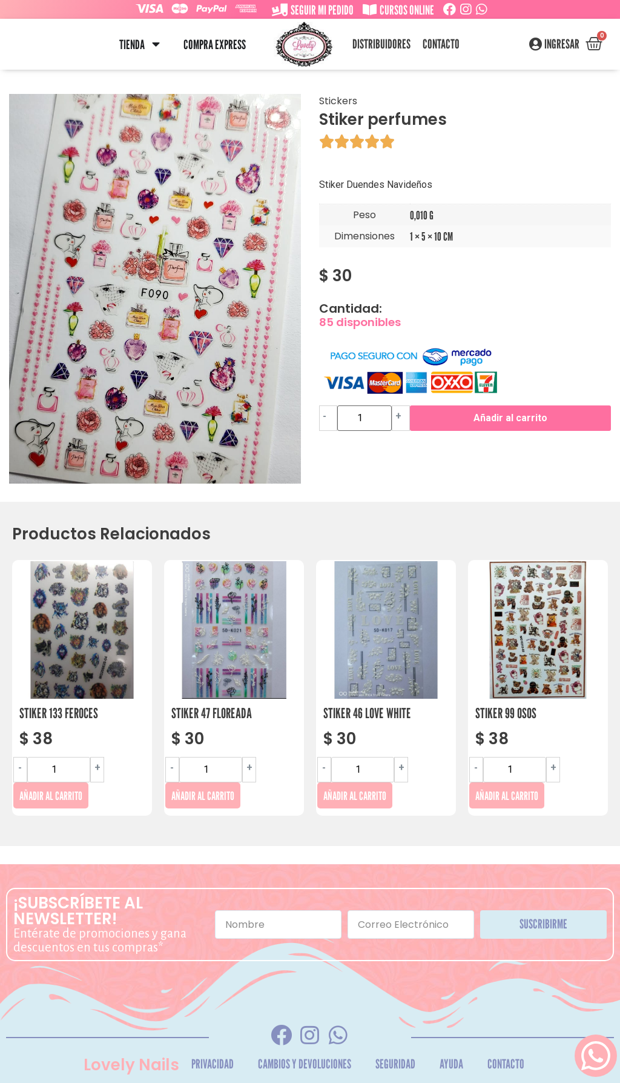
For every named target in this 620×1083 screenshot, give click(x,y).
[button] (156, 44)
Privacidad (212, 1063)
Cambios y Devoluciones (304, 1063)
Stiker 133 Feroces (58, 713)
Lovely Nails (131, 1065)
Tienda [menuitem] (132, 44)
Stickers (338, 101)
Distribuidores (381, 44)
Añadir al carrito (510, 418)
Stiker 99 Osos (505, 713)
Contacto (441, 44)
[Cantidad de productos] (364, 418)
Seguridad (395, 1063)
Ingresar (561, 44)
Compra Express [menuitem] (214, 44)
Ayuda (451, 1063)
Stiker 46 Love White (367, 713)
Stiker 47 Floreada (211, 713)
